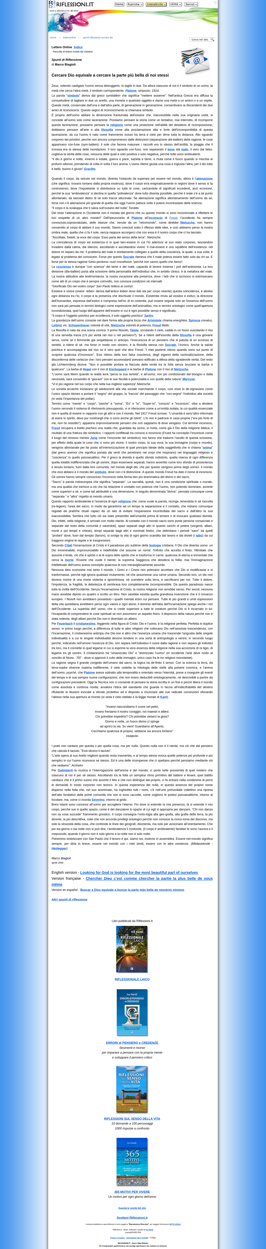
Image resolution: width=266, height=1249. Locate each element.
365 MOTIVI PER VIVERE (132, 1192)
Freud (173, 218)
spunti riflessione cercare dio (98, 37)
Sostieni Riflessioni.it (132, 1217)
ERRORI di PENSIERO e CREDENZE (132, 1043)
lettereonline (69, 37)
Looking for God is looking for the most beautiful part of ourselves (139, 872)
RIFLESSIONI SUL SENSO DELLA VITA (132, 1118)
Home (53, 37)
